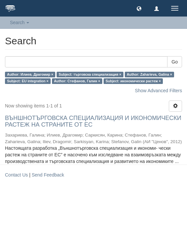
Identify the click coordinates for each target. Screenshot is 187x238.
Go (174, 61)
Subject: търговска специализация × (90, 74)
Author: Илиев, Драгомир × (30, 74)
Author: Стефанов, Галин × (77, 81)
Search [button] (19, 22)
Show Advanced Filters (158, 90)
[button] (139, 8)
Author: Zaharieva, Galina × (149, 74)
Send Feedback (48, 175)
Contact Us (16, 175)
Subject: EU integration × (27, 81)
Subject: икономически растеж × (133, 81)
